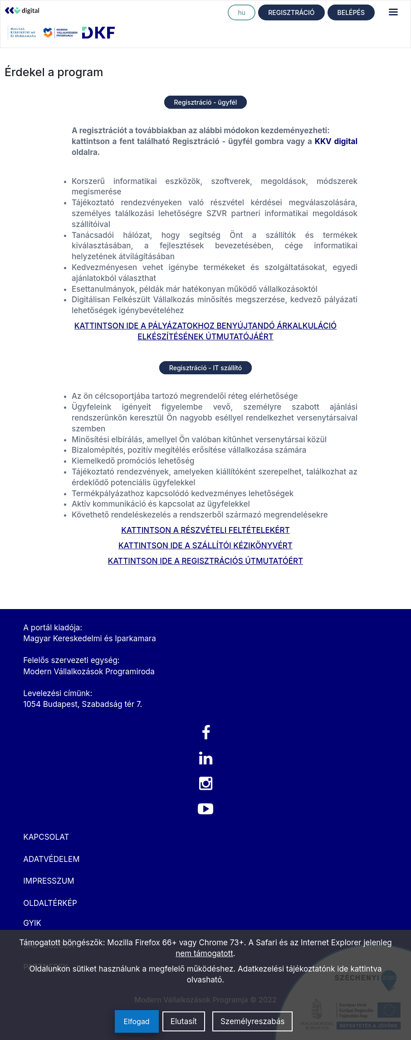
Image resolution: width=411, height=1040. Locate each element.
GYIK (32, 923)
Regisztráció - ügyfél (205, 102)
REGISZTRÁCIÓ (291, 12)
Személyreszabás (252, 1021)
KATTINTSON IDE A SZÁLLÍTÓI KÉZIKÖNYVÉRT (205, 545)
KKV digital (336, 141)
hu (241, 12)
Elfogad (137, 1021)
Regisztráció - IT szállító (205, 368)
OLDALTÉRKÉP (50, 903)
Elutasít (184, 1021)
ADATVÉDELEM (51, 859)
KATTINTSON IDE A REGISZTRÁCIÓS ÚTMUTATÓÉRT (205, 561)
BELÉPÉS (351, 12)
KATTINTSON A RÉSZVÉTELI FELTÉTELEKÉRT (205, 530)
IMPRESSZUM (48, 880)
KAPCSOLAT (46, 837)
